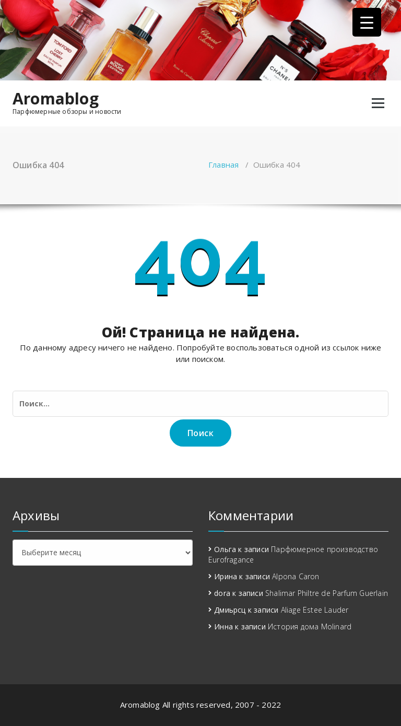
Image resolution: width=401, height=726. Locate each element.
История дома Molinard (309, 626)
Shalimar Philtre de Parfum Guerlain (326, 593)
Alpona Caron (295, 576)
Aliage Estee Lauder (315, 610)
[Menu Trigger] (366, 22)
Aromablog (56, 98)
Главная (223, 164)
